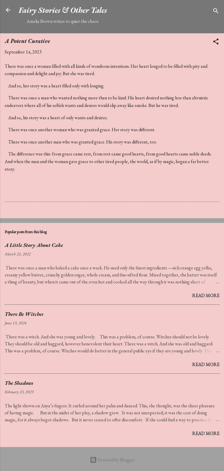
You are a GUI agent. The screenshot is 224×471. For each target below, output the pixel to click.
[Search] (215, 12)
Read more (205, 295)
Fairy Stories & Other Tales (63, 10)
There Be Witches (24, 314)
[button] (215, 42)
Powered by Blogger (112, 460)
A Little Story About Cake (34, 245)
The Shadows (19, 383)
